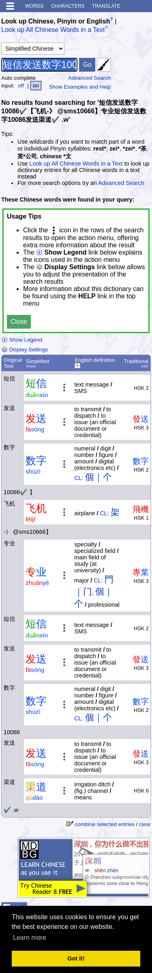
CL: (78, 478)
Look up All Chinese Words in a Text (53, 30)
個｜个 (98, 477)
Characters (68, 6)
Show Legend (21, 340)
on (36, 86)
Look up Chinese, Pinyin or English (55, 21)
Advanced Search (89, 78)
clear (145, 824)
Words (34, 6)
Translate (106, 6)
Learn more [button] (29, 937)
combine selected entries (105, 824)
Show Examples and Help (80, 87)
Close (19, 321)
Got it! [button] (75, 958)
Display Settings (24, 349)
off (21, 86)
